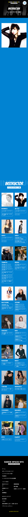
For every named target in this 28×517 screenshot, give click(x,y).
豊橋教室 (4, 492)
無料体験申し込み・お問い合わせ (10, 503)
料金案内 (4, 476)
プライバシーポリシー (7, 506)
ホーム (3, 469)
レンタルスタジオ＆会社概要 (9, 478)
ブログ (3, 501)
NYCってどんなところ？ (8, 471)
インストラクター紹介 (7, 473)
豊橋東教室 (16, 484)
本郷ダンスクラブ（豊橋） (20, 489)
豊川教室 (16, 486)
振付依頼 (4, 499)
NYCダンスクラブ (6, 496)
